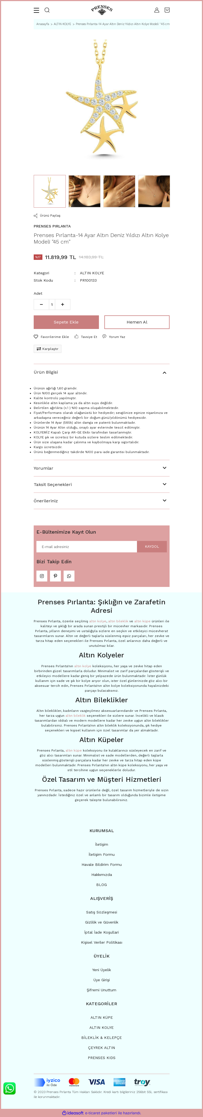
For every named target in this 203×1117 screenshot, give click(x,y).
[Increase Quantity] (62, 304)
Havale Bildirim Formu (102, 864)
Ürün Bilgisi (46, 372)
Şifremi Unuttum (101, 990)
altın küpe (142, 621)
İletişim (101, 844)
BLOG (101, 884)
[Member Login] (156, 10)
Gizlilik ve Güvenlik (101, 922)
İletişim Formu (102, 854)
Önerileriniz (46, 500)
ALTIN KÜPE (101, 1017)
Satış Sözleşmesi (101, 912)
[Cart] (167, 10)
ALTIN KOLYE (92, 273)
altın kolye (97, 621)
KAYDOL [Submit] (152, 546)
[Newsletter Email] (101, 546)
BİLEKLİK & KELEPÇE (101, 1037)
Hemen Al (137, 322)
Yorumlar (43, 468)
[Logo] (102, 10)
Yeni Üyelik (101, 970)
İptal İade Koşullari (101, 932)
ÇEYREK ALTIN (101, 1047)
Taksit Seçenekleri (53, 484)
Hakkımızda (101, 874)
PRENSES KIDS (101, 1058)
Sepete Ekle (66, 322)
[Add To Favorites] (51, 336)
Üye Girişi (101, 980)
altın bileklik (118, 621)
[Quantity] (52, 304)
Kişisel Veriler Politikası (101, 942)
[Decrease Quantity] (41, 304)
